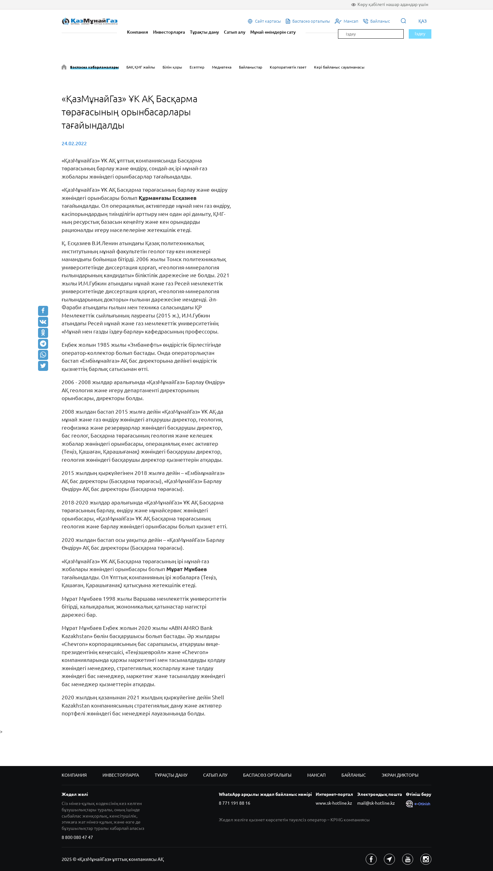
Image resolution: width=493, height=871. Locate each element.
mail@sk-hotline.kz (376, 803)
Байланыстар (250, 67)
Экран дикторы (400, 775)
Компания (137, 32)
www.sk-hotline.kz (334, 803)
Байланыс (353, 775)
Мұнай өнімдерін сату (273, 32)
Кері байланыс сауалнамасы (339, 67)
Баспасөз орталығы (267, 775)
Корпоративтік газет (288, 67)
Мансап (316, 775)
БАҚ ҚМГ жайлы (140, 67)
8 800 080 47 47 (77, 837)
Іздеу (420, 33)
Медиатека (221, 67)
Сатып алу (234, 32)
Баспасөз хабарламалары (94, 67)
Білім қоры (172, 67)
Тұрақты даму (204, 32)
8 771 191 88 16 (234, 803)
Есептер (197, 67)
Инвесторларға (169, 32)
